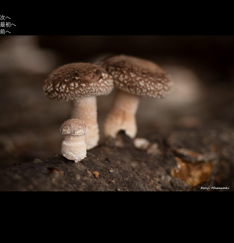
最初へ (8, 24)
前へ (5, 31)
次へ (5, 17)
